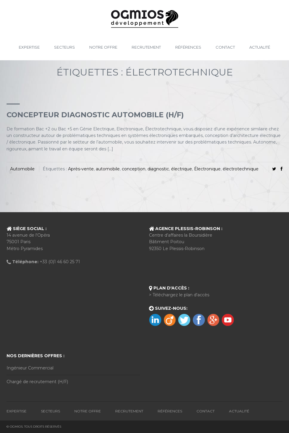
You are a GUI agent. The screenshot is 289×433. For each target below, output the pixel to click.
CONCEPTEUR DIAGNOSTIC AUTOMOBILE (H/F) (95, 114)
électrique (181, 169)
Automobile (22, 169)
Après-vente (81, 169)
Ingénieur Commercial (30, 368)
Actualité (259, 47)
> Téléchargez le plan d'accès (179, 295)
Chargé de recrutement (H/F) (37, 381)
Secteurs (64, 47)
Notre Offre (103, 47)
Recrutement (146, 47)
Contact (225, 47)
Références (188, 47)
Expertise (29, 47)
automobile (108, 169)
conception (133, 169)
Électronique (207, 169)
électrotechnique (241, 169)
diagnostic (158, 169)
